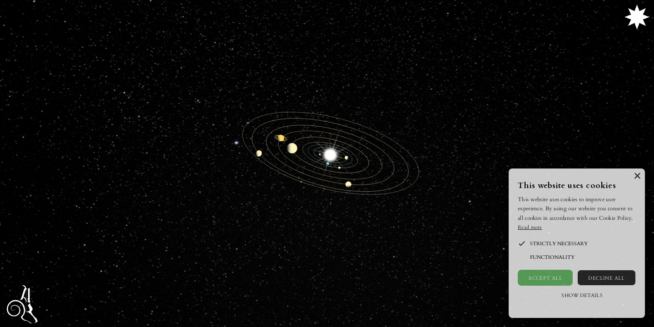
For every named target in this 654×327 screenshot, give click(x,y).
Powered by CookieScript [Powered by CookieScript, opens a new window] (577, 309)
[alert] (577, 243)
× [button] (637, 176)
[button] (522, 243)
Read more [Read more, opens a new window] (530, 227)
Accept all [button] (545, 278)
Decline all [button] (606, 278)
